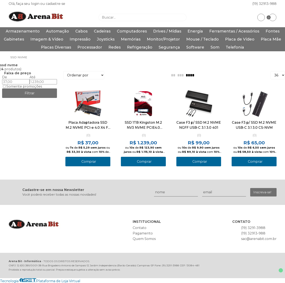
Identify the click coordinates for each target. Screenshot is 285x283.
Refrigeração (139, 47)
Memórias (130, 39)
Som (215, 47)
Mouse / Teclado (202, 39)
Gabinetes (14, 39)
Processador (89, 47)
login (35, 4)
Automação (57, 31)
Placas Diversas (56, 47)
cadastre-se (55, 4)
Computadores (132, 31)
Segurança (169, 47)
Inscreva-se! (262, 192)
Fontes (273, 31)
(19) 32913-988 (264, 4)
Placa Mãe (271, 39)
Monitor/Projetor (163, 39)
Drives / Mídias (167, 31)
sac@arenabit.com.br (259, 239)
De (4, 77)
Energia (195, 31)
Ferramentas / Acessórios (234, 31)
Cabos (81, 31)
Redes (114, 47)
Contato (139, 228)
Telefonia (235, 47)
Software (195, 47)
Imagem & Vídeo (46, 39)
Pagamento (143, 233)
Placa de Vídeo (239, 39)
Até (32, 77)
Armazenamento (23, 31)
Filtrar (30, 93)
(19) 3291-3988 (253, 228)
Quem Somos (144, 239)
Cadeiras (102, 31)
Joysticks (106, 39)
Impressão (80, 39)
